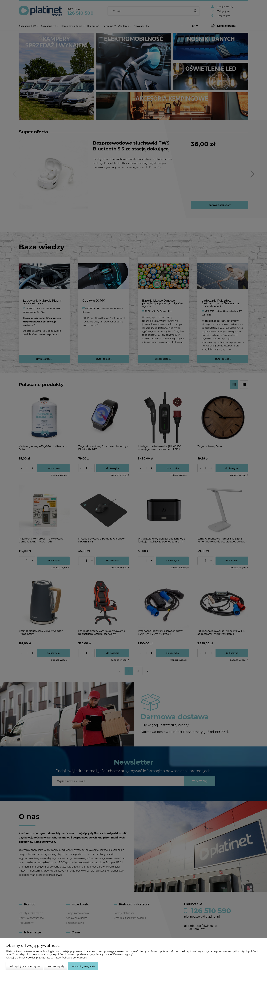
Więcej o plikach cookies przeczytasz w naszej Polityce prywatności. (47, 957)
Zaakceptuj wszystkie (82, 966)
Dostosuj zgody (55, 966)
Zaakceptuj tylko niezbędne (24, 966)
